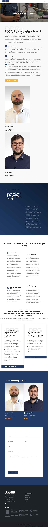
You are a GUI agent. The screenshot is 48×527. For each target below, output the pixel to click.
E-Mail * (32, 443)
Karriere (26, 501)
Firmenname (32, 433)
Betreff (24, 448)
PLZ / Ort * (32, 438)
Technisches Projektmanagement (29, 417)
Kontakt (26, 503)
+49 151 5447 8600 (8, 130)
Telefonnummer (15, 443)
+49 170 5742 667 (27, 420)
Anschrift (15, 438)
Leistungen (27, 497)
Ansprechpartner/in (15, 433)
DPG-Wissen (27, 499)
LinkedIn (8, 505)
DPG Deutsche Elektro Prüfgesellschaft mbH (25, 525)
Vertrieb (6, 127)
